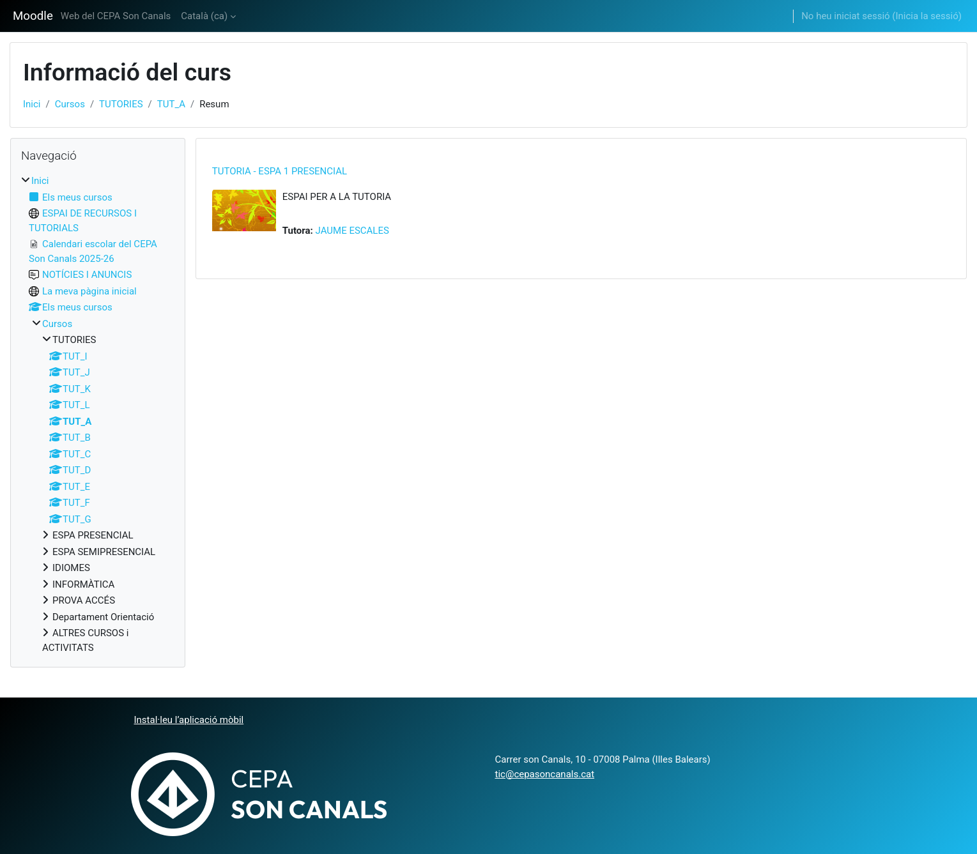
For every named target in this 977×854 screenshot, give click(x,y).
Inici (32, 104)
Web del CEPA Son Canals (116, 16)
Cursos (70, 104)
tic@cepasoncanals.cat (545, 774)
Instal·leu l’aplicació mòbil (189, 720)
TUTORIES (121, 104)
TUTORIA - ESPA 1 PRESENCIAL (279, 171)
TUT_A (171, 104)
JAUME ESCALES (352, 230)
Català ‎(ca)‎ (204, 16)
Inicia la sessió (926, 16)
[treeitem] (97, 414)
